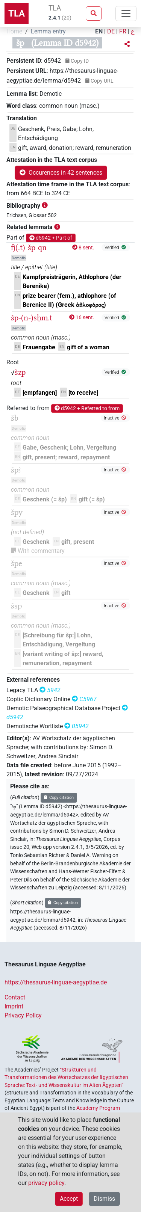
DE (111, 31)
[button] (127, 44)
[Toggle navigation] (125, 13)
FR (122, 31)
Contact (15, 997)
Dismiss (104, 1198)
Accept (69, 1198)
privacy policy (46, 1182)
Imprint (14, 1006)
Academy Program (98, 1108)
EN (99, 31)
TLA (16, 13)
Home (14, 31)
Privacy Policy (23, 1015)
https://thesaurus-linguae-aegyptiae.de (56, 982)
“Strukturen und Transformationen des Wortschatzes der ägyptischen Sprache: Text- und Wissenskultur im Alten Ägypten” (66, 1077)
